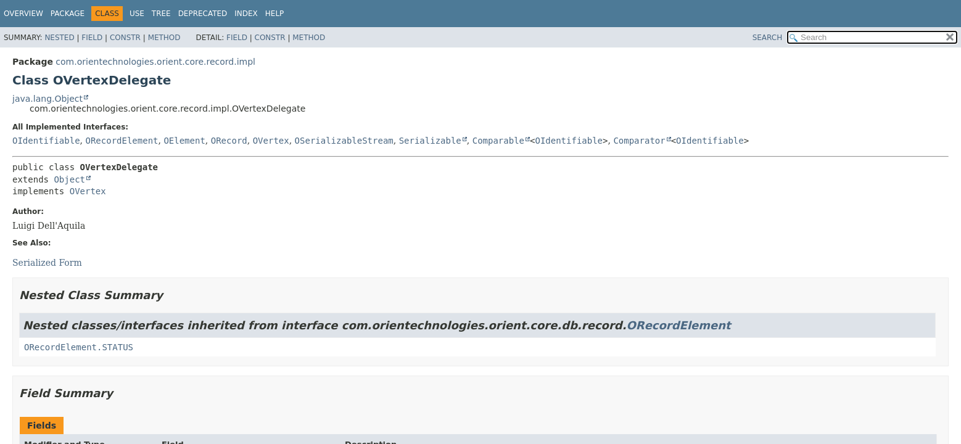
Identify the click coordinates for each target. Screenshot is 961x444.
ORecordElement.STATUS (78, 347)
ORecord (229, 141)
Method (164, 37)
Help (274, 13)
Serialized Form (47, 263)
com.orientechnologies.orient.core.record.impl (155, 62)
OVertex (271, 141)
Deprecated (203, 13)
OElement (184, 141)
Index (246, 13)
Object (69, 179)
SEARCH (768, 37)
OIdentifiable (46, 141)
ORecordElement (121, 141)
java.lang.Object (47, 99)
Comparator (639, 141)
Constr (125, 37)
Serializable (430, 141)
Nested (59, 37)
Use (137, 13)
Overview (23, 13)
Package (68, 13)
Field (91, 37)
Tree (161, 13)
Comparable (498, 141)
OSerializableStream (344, 141)
